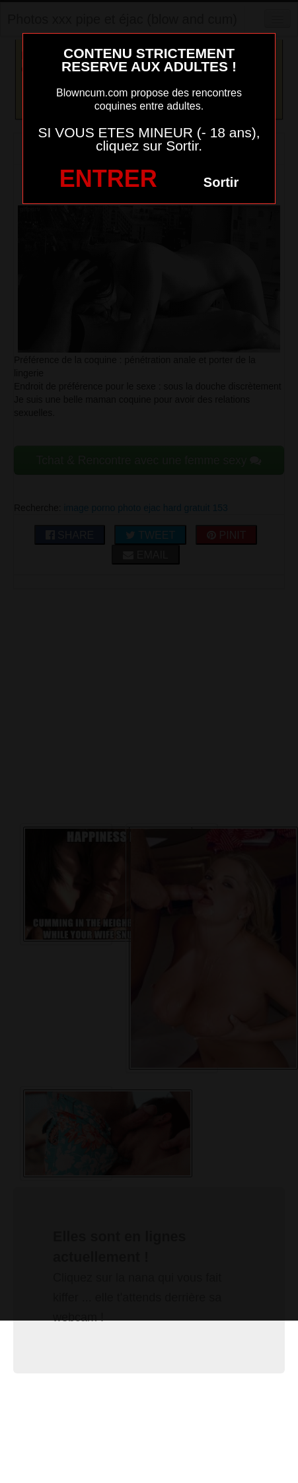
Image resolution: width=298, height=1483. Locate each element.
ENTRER (108, 178)
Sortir (221, 182)
